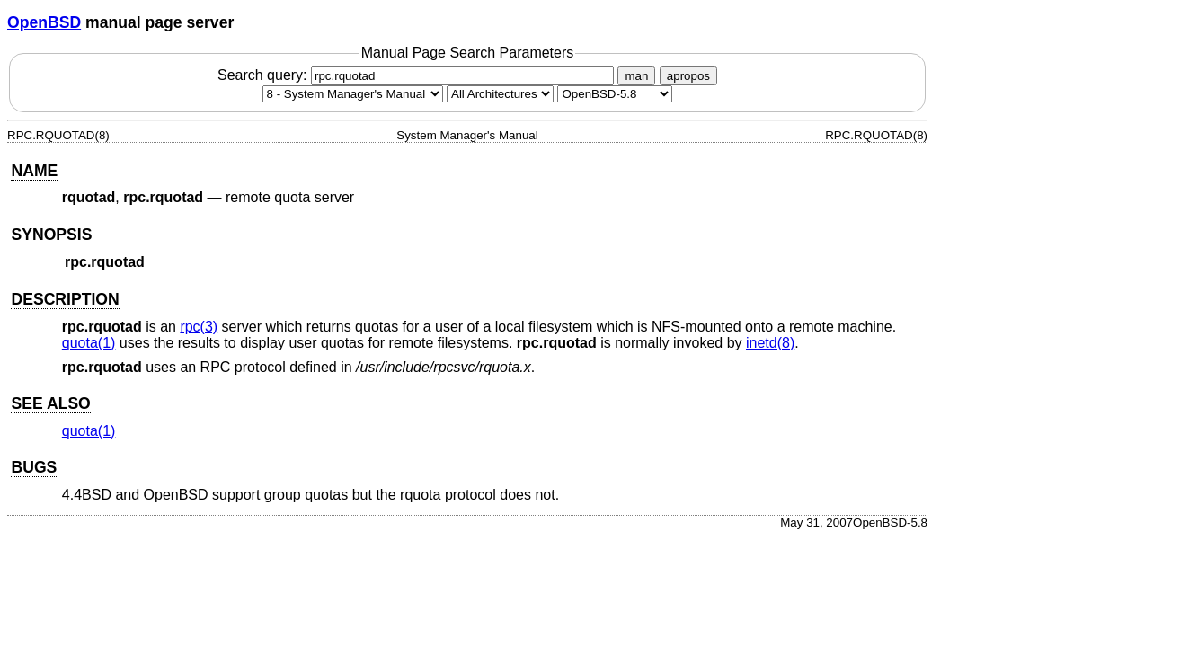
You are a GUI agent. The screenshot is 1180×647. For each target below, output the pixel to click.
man (636, 76)
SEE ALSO (50, 403)
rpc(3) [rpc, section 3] (198, 326)
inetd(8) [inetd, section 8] (770, 342)
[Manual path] (614, 93)
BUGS (34, 467)
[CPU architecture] (500, 93)
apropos (688, 76)
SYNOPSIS (51, 235)
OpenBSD (44, 22)
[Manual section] (352, 93)
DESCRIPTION (65, 299)
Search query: (417, 75)
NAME (34, 171)
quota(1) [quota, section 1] (89, 342)
